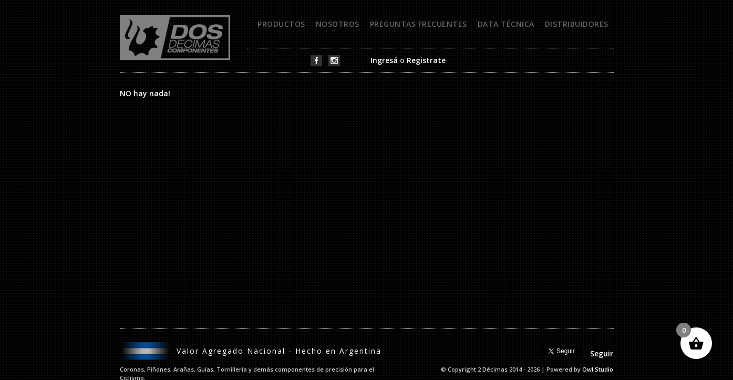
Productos (281, 24)
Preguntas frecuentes (418, 24)
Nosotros (337, 24)
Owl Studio (597, 369)
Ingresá (384, 60)
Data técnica (506, 24)
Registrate (426, 60)
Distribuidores (576, 24)
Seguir (601, 353)
